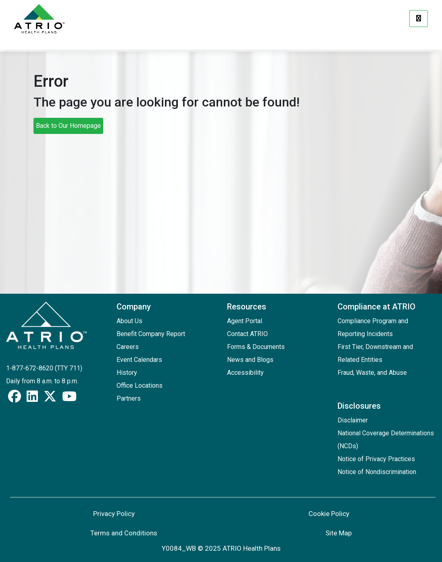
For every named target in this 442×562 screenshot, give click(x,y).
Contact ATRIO (247, 334)
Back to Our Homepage (68, 126)
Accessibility (245, 372)
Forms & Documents (256, 347)
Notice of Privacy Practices (376, 459)
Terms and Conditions (123, 533)
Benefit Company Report (151, 334)
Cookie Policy (329, 514)
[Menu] (418, 18)
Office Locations (140, 385)
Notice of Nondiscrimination (377, 472)
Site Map (338, 533)
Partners (129, 398)
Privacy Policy (114, 514)
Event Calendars (139, 360)
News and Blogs (250, 360)
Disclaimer (353, 420)
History (127, 372)
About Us (129, 321)
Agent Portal (244, 321)
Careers (128, 347)
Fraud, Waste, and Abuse (372, 372)
